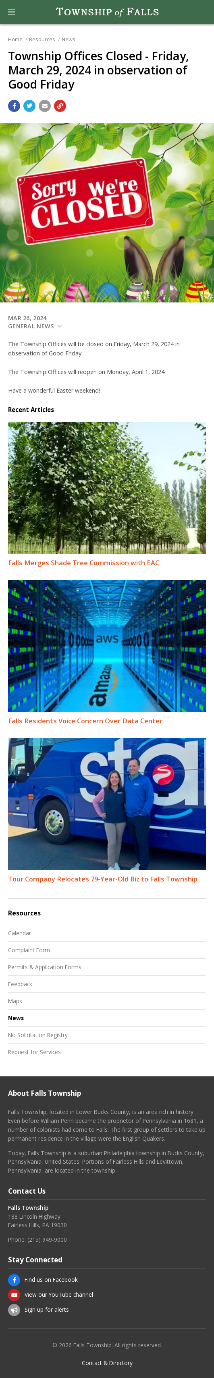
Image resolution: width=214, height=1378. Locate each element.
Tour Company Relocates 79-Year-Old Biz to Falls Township (102, 878)
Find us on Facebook (51, 1279)
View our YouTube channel (59, 1294)
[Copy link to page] (60, 106)
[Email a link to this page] (45, 106)
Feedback (20, 984)
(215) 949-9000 (47, 1239)
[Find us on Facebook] (14, 1280)
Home (15, 39)
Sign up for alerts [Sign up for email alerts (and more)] (47, 1309)
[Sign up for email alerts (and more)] (14, 1310)
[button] (11, 12)
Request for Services (34, 1052)
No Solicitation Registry (38, 1035)
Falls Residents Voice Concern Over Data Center (85, 720)
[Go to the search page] (201, 12)
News (68, 39)
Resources (42, 39)
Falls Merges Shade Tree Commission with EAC (83, 562)
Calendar (19, 933)
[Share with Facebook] (14, 106)
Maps (15, 1001)
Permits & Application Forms (44, 967)
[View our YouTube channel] (14, 1295)
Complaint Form (29, 950)
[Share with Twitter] (29, 106)
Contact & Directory (107, 1363)
